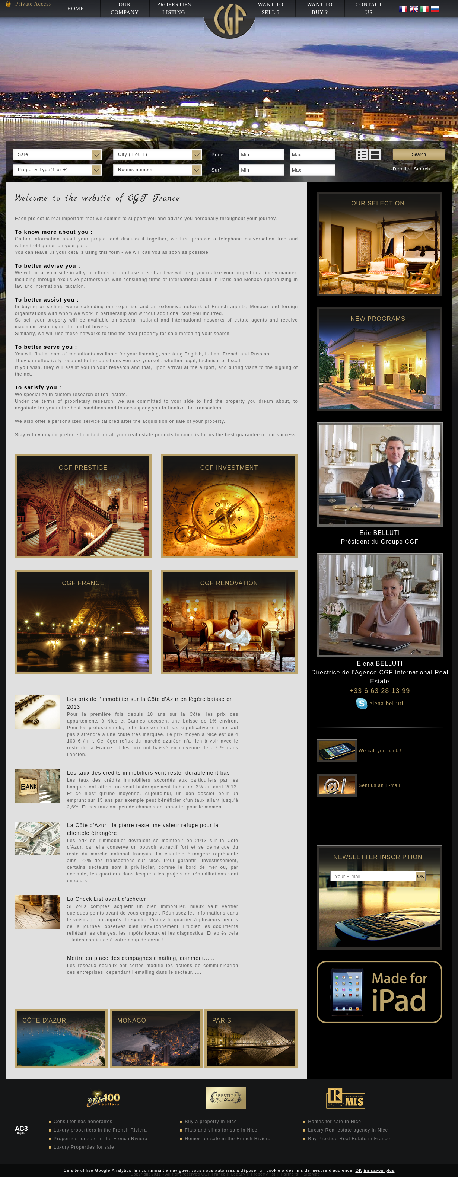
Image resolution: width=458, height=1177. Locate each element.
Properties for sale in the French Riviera (100, 1138)
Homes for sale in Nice (334, 1121)
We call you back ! (359, 745)
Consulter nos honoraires (83, 1121)
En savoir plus (378, 1170)
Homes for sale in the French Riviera (228, 1138)
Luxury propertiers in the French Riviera (100, 1130)
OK (358, 1170)
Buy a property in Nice (211, 1121)
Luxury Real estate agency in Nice (348, 1130)
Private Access (33, 4)
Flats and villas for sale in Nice (221, 1130)
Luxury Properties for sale (84, 1147)
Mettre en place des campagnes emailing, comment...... (141, 958)
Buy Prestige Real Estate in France (349, 1138)
